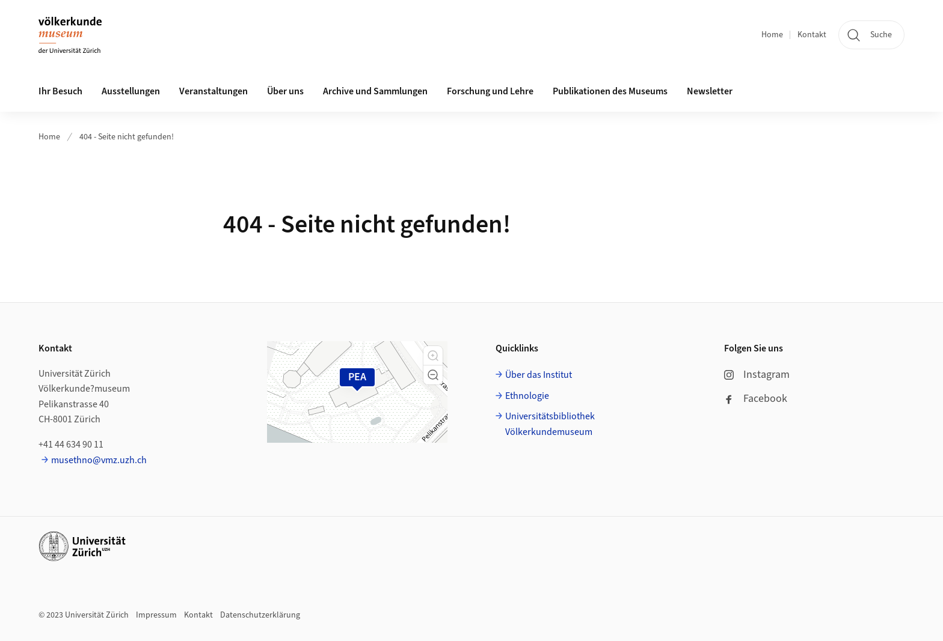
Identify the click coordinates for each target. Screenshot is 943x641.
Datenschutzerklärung (260, 615)
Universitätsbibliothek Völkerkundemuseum (550, 424)
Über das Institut (538, 374)
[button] (433, 355)
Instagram (757, 374)
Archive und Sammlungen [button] (375, 91)
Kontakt (811, 35)
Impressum (156, 615)
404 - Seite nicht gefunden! (126, 137)
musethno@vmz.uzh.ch (99, 460)
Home (772, 35)
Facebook (755, 398)
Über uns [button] (285, 91)
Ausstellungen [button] (131, 91)
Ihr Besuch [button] (60, 91)
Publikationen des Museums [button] (610, 91)
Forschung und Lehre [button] (490, 91)
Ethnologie (527, 396)
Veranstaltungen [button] (213, 91)
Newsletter (710, 91)
